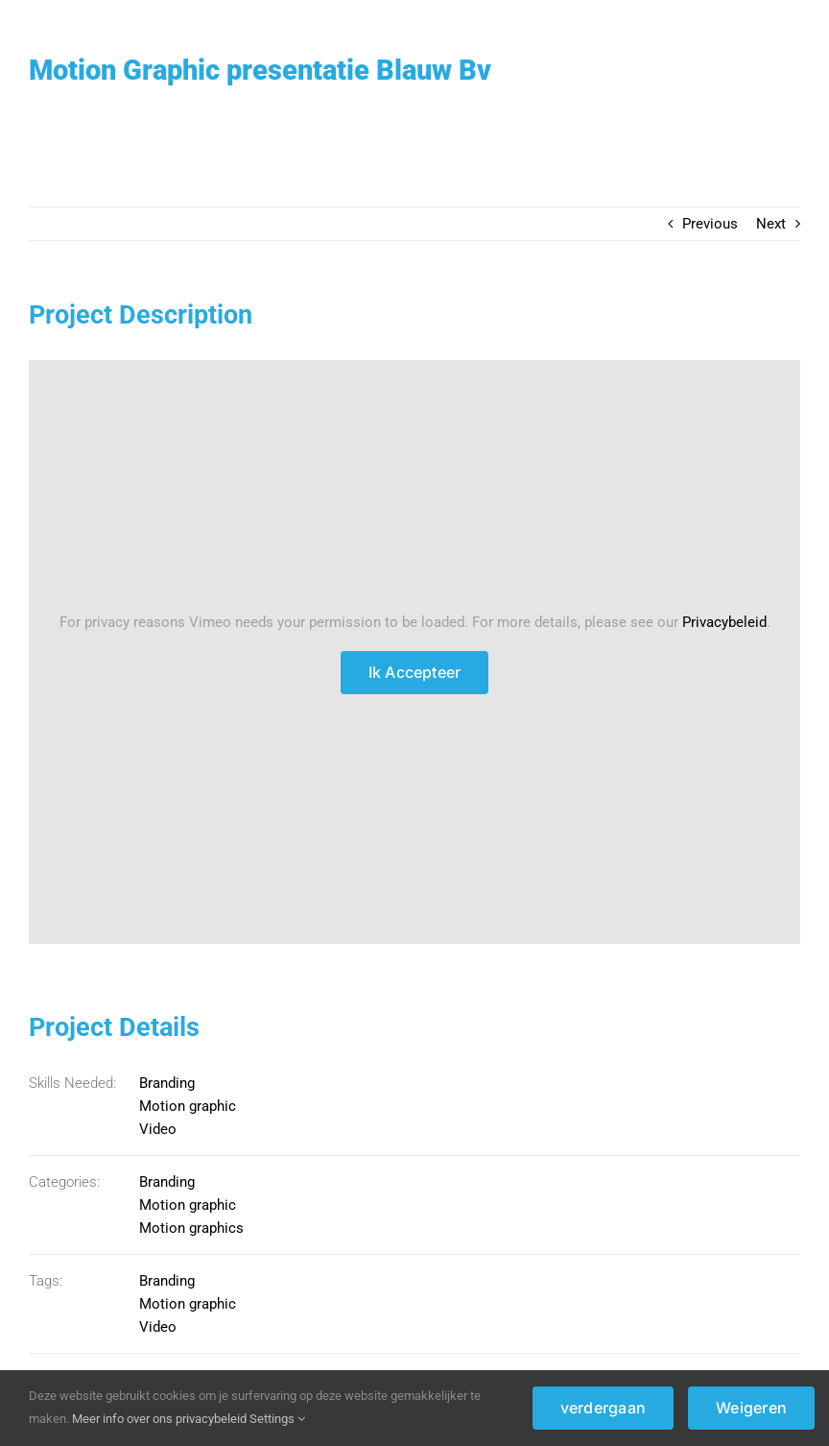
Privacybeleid (724, 622)
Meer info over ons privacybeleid (159, 1418)
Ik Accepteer (415, 672)
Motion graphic (187, 1106)
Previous (710, 223)
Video (158, 1129)
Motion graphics (191, 1228)
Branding (167, 1083)
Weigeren (751, 1407)
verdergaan (603, 1407)
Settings (277, 1418)
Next (771, 223)
